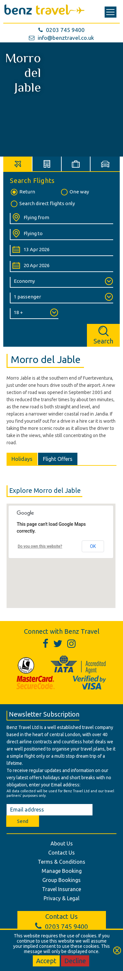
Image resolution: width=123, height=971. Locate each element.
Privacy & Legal (61, 898)
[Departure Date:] (61, 250)
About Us (62, 843)
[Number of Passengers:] (61, 298)
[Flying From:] (61, 218)
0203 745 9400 (61, 30)
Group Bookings (61, 880)
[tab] (17, 164)
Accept (46, 960)
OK (93, 546)
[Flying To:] (61, 234)
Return (22, 192)
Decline (75, 960)
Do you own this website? (40, 546)
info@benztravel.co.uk (61, 38)
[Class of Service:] (61, 282)
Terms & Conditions (61, 862)
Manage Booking (62, 871)
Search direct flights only (42, 204)
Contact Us (61, 853)
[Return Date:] (61, 266)
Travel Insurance (61, 889)
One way (74, 192)
